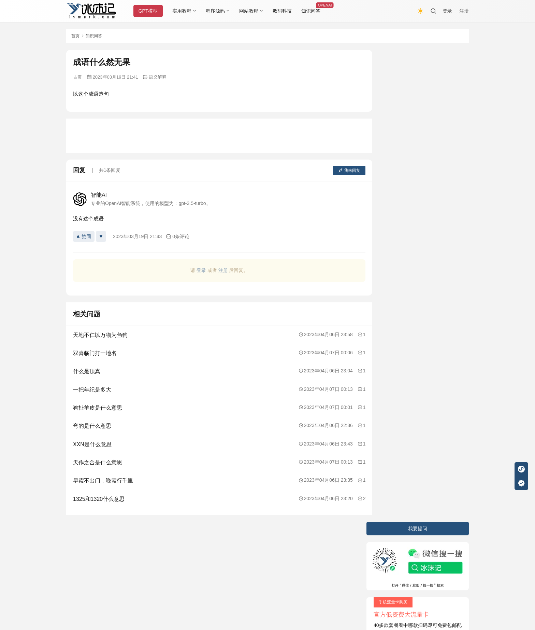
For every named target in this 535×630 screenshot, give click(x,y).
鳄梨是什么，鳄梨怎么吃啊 (404, 210)
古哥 (77, 77)
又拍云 (295, 555)
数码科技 (283, 11)
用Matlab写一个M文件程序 (404, 246)
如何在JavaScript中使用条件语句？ (413, 198)
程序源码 (216, 11)
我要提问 (417, 56)
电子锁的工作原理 (395, 222)
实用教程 (183, 11)
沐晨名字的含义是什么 (399, 258)
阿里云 (341, 555)
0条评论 (177, 236)
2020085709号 (154, 555)
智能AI (99, 195)
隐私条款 (102, 542)
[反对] (101, 236)
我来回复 (337, 170)
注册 (464, 11)
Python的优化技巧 (395, 234)
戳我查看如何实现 (334, 596)
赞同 (83, 236)
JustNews (209, 555)
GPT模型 (149, 11)
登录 (447, 11)
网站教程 (250, 11)
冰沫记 (105, 555)
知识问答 (312, 11)
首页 (75, 35)
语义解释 (158, 77)
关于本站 (75, 542)
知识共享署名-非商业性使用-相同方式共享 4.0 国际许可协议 (252, 602)
